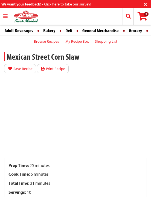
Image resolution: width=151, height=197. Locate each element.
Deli (68, 30)
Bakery (49, 30)
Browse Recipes (46, 41)
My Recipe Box (77, 41)
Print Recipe (52, 68)
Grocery (135, 30)
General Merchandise (100, 30)
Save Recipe (20, 68)
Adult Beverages (19, 30)
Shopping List (106, 41)
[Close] (145, 4)
